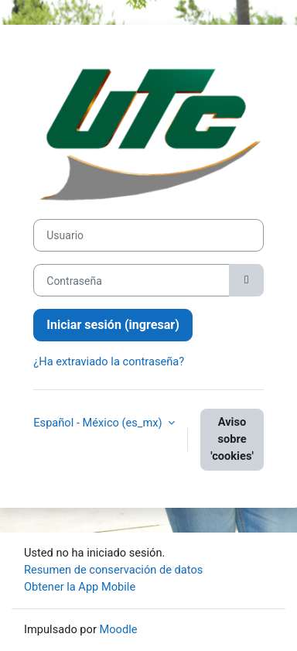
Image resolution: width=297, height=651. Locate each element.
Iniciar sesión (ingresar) (112, 324)
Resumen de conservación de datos (113, 570)
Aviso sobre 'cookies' (232, 439)
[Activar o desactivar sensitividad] (246, 280)
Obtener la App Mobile (79, 587)
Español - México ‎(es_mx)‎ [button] (99, 423)
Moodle (119, 629)
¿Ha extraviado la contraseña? (108, 361)
